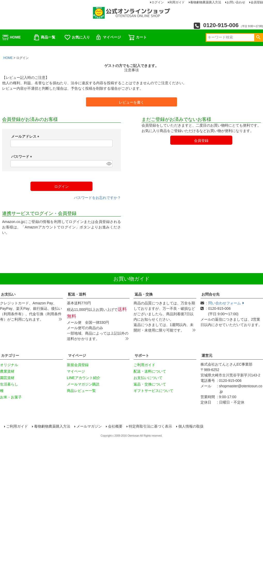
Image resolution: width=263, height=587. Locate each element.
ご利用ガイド (144, 365)
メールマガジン (89, 427)
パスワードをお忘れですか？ (97, 198)
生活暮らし (9, 384)
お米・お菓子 (11, 397)
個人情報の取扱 (191, 427)
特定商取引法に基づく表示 (151, 427)
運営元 (207, 355)
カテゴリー (10, 355)
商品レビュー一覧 (81, 391)
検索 (258, 37)
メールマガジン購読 (83, 384)
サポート (142, 355)
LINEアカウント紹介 (83, 378)
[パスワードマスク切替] (108, 163)
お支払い (8, 294)
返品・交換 (144, 294)
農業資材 (7, 371)
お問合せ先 (211, 294)
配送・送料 (77, 294)
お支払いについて (148, 378)
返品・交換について (150, 384)
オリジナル (9, 365)
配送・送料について (150, 371)
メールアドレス (26, 136)
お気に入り (77, 37)
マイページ (108, 37)
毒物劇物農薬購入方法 (53, 427)
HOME (11, 37)
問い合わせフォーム (226, 303)
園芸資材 (7, 378)
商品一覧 (44, 37)
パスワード (22, 157)
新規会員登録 (78, 365)
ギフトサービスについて (153, 391)
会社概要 (116, 427)
